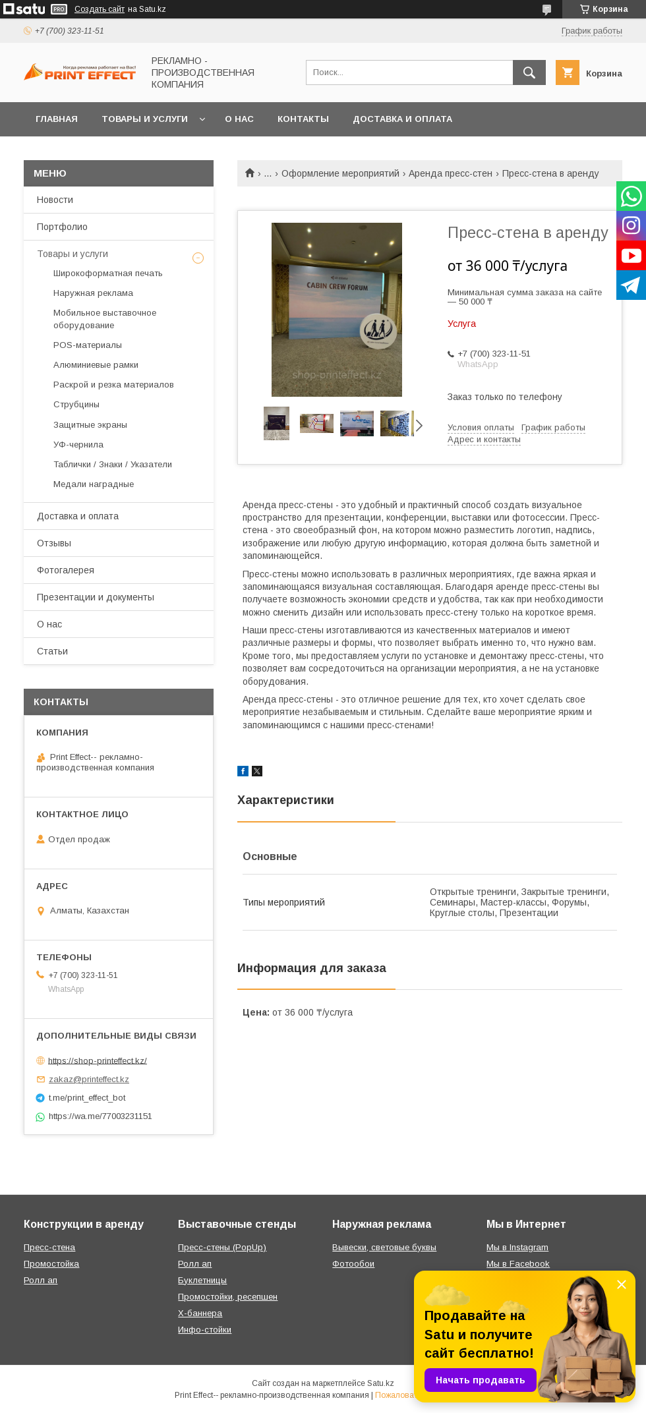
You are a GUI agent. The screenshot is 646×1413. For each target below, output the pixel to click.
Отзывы (54, 543)
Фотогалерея (65, 570)
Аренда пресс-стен (450, 173)
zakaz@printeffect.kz (89, 1079)
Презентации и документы (95, 597)
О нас (239, 119)
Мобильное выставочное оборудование (104, 319)
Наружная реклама (93, 293)
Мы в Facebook (518, 1264)
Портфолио (62, 226)
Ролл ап (40, 1280)
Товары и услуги (145, 119)
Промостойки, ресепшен (228, 1297)
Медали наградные (93, 484)
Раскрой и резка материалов (113, 384)
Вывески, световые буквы (384, 1247)
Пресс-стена (49, 1247)
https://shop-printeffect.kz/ (97, 1060)
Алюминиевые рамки (95, 365)
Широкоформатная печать (108, 273)
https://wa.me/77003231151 (100, 1116)
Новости (55, 199)
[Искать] (529, 72)
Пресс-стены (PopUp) (222, 1247)
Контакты (303, 119)
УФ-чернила (78, 444)
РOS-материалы (87, 345)
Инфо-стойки (204, 1330)
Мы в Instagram (517, 1247)
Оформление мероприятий (340, 173)
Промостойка (51, 1264)
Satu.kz (380, 1383)
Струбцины (76, 404)
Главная (57, 119)
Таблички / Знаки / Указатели (112, 464)
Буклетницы (202, 1280)
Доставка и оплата (402, 119)
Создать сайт (99, 9)
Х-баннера (200, 1313)
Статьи (52, 651)
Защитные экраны (90, 425)
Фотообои (353, 1264)
